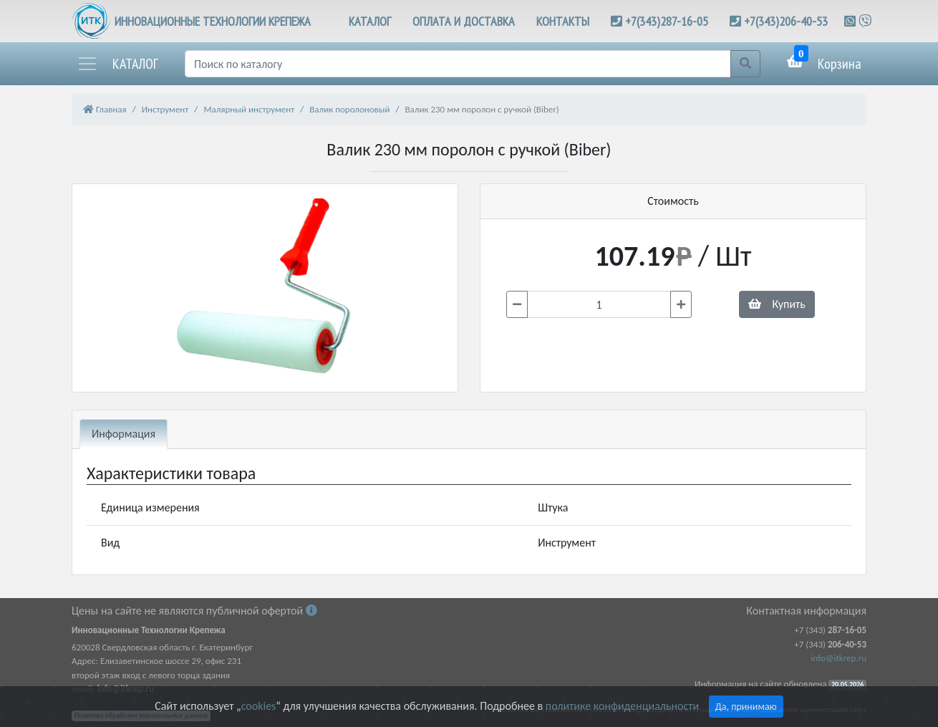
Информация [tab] (123, 433)
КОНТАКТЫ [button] (562, 21)
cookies (258, 706)
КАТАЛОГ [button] (370, 21)
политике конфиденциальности (622, 706)
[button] (117, 63)
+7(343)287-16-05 (666, 21)
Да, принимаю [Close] (746, 706)
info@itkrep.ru (838, 658)
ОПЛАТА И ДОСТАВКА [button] (463, 21)
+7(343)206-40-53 (786, 21)
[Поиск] (458, 63)
